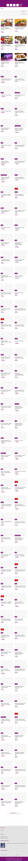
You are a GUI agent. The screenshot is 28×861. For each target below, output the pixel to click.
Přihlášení (17, 5)
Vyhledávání (11, 5)
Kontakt (14, 5)
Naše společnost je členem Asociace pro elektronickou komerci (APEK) (16, 843)
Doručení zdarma (4, 836)
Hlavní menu (8, 5)
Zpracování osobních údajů (17, 859)
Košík (21, 5)
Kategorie (23, 11)
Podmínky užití (9, 859)
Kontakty (2, 830)
